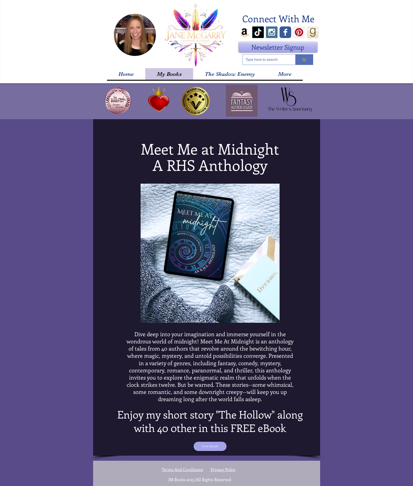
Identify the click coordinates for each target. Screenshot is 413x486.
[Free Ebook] (210, 446)
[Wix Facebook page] (285, 32)
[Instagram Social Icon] (271, 32)
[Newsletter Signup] (278, 47)
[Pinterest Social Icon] (299, 32)
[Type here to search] (266, 59)
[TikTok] (258, 32)
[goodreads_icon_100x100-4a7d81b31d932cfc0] (312, 32)
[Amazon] (244, 32)
